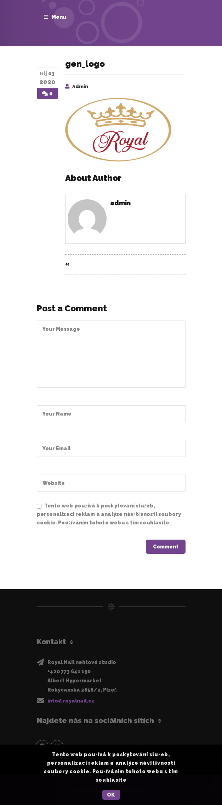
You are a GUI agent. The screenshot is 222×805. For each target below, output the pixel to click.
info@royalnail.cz (70, 700)
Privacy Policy (55, 531)
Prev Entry (82, 265)
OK (111, 795)
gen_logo (85, 64)
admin (80, 86)
